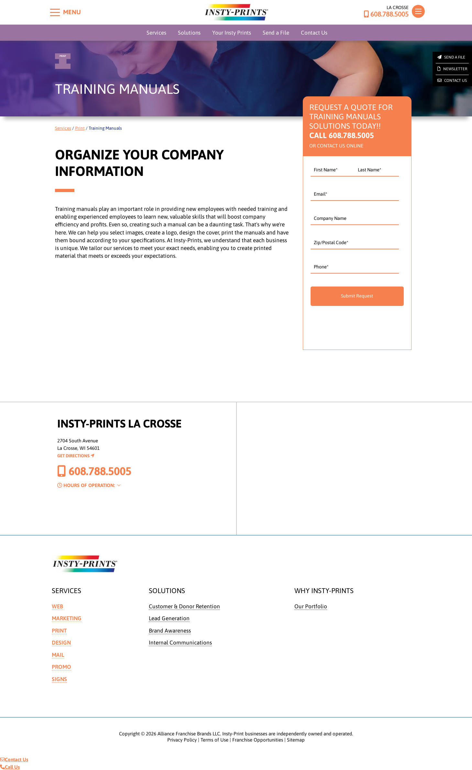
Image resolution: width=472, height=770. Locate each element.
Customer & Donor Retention (184, 606)
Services (156, 32)
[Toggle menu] (55, 12)
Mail (58, 654)
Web (57, 606)
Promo (61, 666)
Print (80, 128)
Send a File (276, 32)
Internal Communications (180, 642)
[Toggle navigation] (418, 11)
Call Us (10, 766)
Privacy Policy (182, 739)
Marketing (67, 618)
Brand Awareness (170, 630)
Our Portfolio (310, 606)
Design (61, 642)
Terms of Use (214, 739)
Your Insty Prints (231, 32)
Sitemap (296, 739)
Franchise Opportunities (257, 739)
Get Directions (75, 455)
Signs (59, 678)
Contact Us (314, 32)
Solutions (189, 32)
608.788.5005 (386, 14)
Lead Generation (169, 618)
